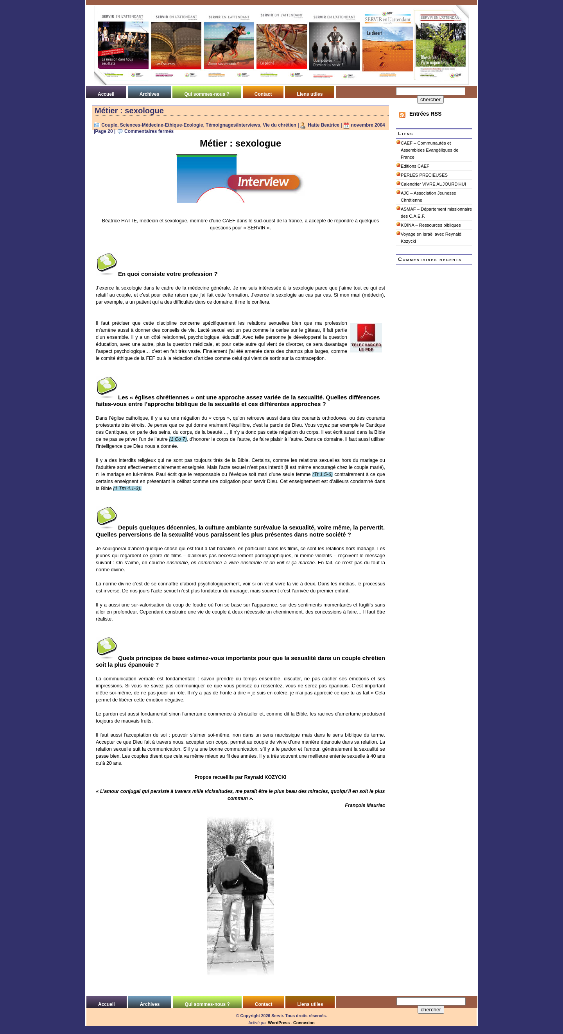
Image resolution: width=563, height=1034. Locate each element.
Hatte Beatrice (323, 125)
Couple (109, 125)
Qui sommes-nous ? (206, 94)
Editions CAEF (415, 166)
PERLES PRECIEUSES (424, 175)
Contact (263, 94)
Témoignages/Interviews (233, 125)
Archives (150, 94)
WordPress (279, 1022)
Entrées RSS (425, 114)
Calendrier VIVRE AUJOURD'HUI (433, 184)
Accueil (106, 94)
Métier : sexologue (129, 110)
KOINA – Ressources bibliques (431, 225)
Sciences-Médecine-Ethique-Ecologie (161, 125)
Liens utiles (310, 94)
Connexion (304, 1022)
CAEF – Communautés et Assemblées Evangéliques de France (429, 150)
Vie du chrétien (279, 125)
